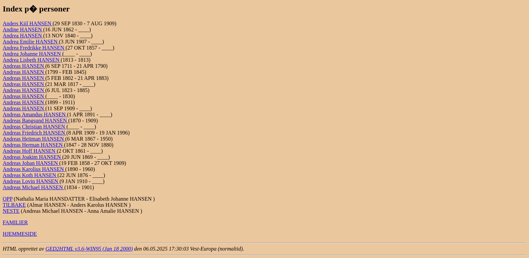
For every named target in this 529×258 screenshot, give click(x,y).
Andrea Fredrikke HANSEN (34, 48)
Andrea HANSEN (23, 35)
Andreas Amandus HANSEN (35, 114)
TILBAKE (14, 205)
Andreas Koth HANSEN (30, 175)
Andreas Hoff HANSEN (30, 151)
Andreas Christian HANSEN (34, 127)
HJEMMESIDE (20, 234)
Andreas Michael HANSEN (33, 187)
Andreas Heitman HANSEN (34, 139)
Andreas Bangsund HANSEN (35, 120)
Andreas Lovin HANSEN (31, 181)
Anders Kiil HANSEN (28, 23)
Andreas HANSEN (24, 66)
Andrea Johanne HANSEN (32, 54)
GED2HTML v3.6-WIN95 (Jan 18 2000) (89, 249)
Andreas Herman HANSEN (33, 145)
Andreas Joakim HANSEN (32, 157)
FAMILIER (15, 222)
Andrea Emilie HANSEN (31, 42)
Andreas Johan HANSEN (31, 163)
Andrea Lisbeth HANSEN (32, 60)
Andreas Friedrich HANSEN (34, 133)
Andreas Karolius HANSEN (34, 169)
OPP (7, 199)
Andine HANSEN (23, 29)
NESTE (11, 211)
